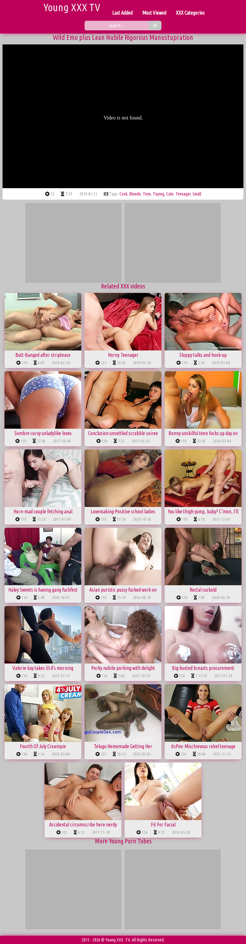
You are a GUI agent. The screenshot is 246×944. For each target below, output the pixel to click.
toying (158, 193)
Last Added (122, 13)
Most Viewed (154, 13)
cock (123, 193)
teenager (183, 193)
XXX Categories (190, 13)
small (197, 193)
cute (170, 193)
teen (147, 193)
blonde (135, 193)
